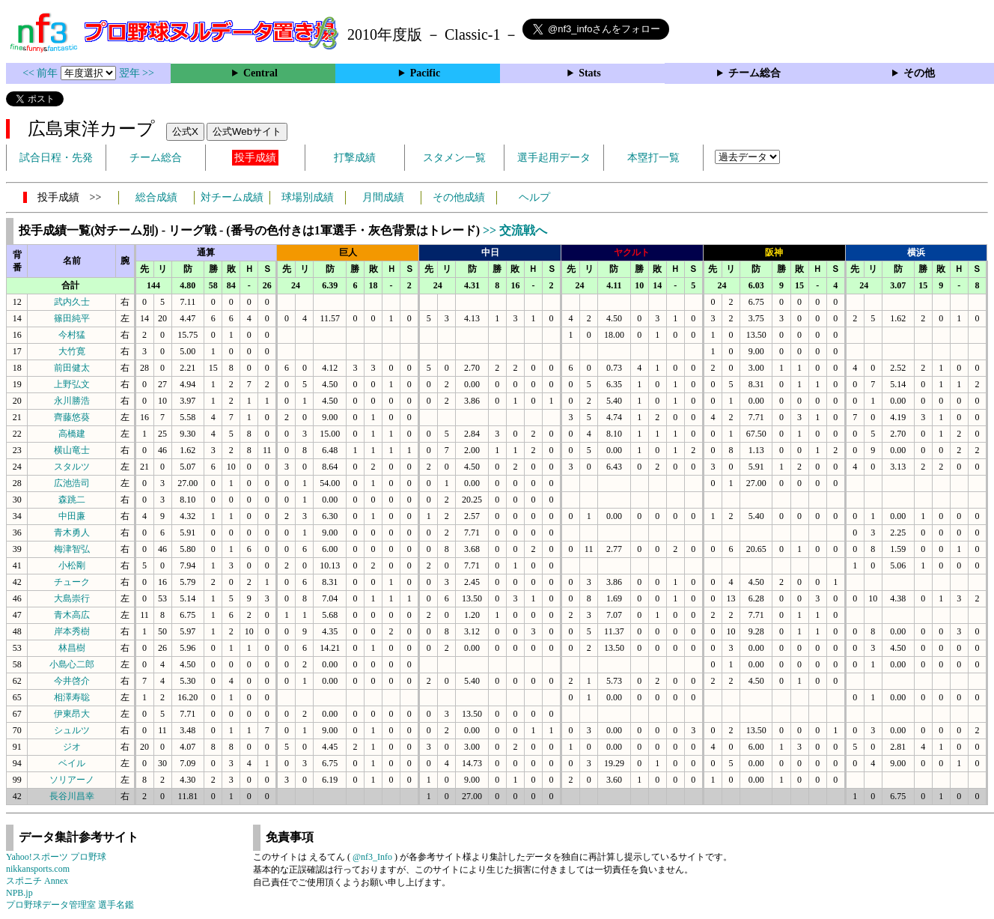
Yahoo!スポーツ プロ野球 (56, 857)
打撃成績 (355, 157)
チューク (72, 582)
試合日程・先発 (56, 157)
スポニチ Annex (37, 881)
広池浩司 (72, 483)
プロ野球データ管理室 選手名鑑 (70, 905)
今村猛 (71, 335)
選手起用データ (554, 157)
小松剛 (71, 565)
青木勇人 (72, 532)
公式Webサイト (247, 131)
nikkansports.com (38, 869)
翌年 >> (136, 73)
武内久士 (72, 302)
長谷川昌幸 (71, 796)
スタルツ (72, 466)
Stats (590, 73)
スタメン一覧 (454, 157)
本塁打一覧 (653, 157)
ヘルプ (534, 197)
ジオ (72, 746)
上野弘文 (72, 384)
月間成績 (383, 197)
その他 (919, 73)
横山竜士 (72, 450)
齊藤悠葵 (72, 417)
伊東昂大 (72, 714)
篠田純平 (72, 318)
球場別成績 (307, 197)
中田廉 (71, 516)
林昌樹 (71, 648)
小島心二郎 (71, 664)
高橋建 (71, 433)
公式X (185, 131)
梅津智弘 (72, 549)
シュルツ (72, 730)
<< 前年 (41, 73)
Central (260, 73)
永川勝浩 (72, 400)
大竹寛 (71, 351)
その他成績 (459, 197)
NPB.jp (19, 893)
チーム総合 (754, 73)
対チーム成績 (232, 197)
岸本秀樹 (72, 631)
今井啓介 (72, 681)
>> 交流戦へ (515, 230)
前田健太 (72, 368)
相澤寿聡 (72, 697)
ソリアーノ (71, 779)
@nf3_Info (372, 857)
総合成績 (156, 197)
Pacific (425, 73)
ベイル (71, 763)
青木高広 (72, 615)
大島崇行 (72, 598)
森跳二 (71, 499)
